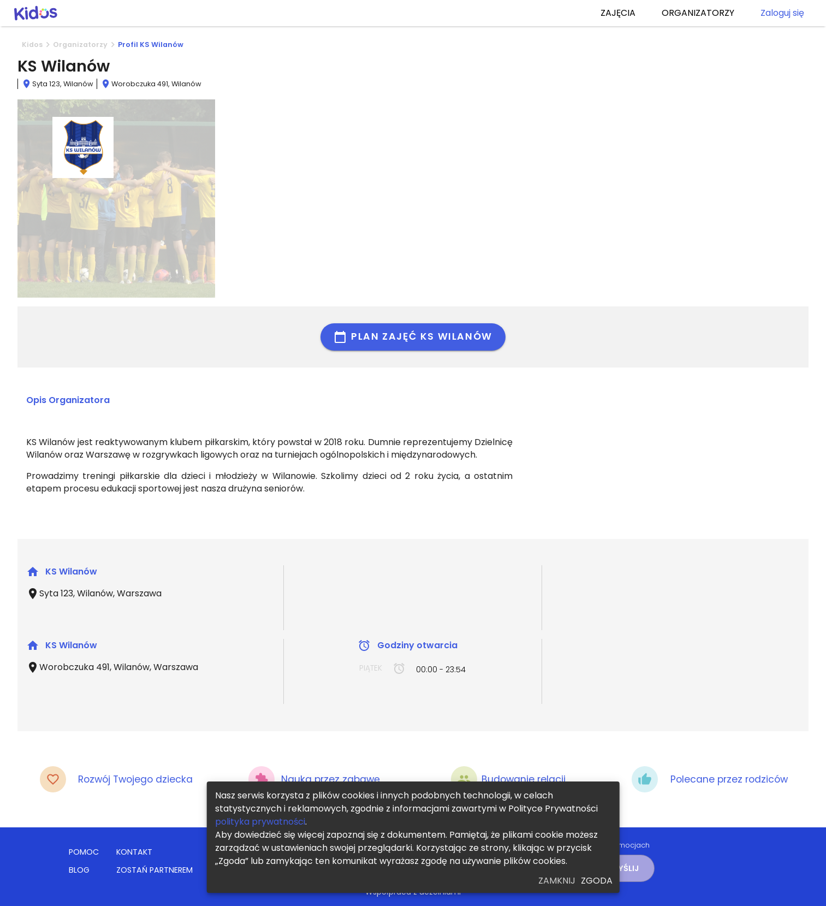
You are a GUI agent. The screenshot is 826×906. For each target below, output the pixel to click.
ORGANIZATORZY (698, 13)
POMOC (84, 851)
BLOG (79, 869)
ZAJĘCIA (618, 13)
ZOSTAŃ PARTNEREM (154, 869)
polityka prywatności (260, 821)
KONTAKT (134, 851)
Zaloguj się (782, 13)
